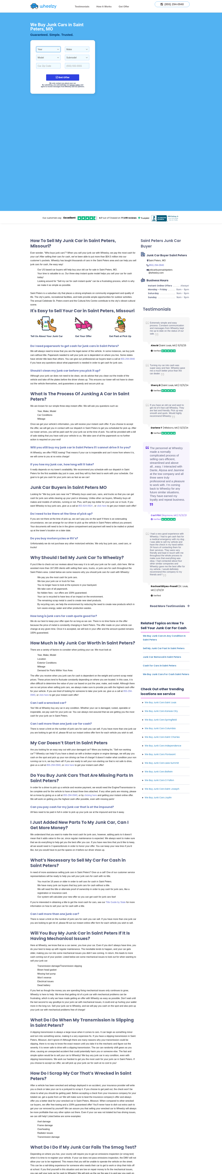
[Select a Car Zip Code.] (48, 66)
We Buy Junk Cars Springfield (161, 719)
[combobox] (48, 49)
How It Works (104, 6)
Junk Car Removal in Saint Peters (162, 657)
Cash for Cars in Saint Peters (159, 665)
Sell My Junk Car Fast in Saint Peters (163, 648)
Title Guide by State (116, 902)
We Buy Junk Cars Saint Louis (160, 702)
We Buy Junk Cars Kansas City (161, 711)
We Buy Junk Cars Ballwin (159, 771)
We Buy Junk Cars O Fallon (159, 780)
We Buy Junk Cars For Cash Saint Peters (166, 674)
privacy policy (75, 85)
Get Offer (124, 6)
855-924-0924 (85, 506)
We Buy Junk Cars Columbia (160, 728)
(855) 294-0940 (156, 265)
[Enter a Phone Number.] (77, 66)
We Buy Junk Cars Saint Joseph (162, 789)
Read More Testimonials (170, 606)
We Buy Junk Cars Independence (163, 745)
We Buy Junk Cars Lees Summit (162, 763)
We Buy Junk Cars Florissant (160, 754)
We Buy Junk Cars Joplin (158, 797)
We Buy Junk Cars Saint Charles (162, 737)
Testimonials (82, 6)
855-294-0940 (128, 359)
